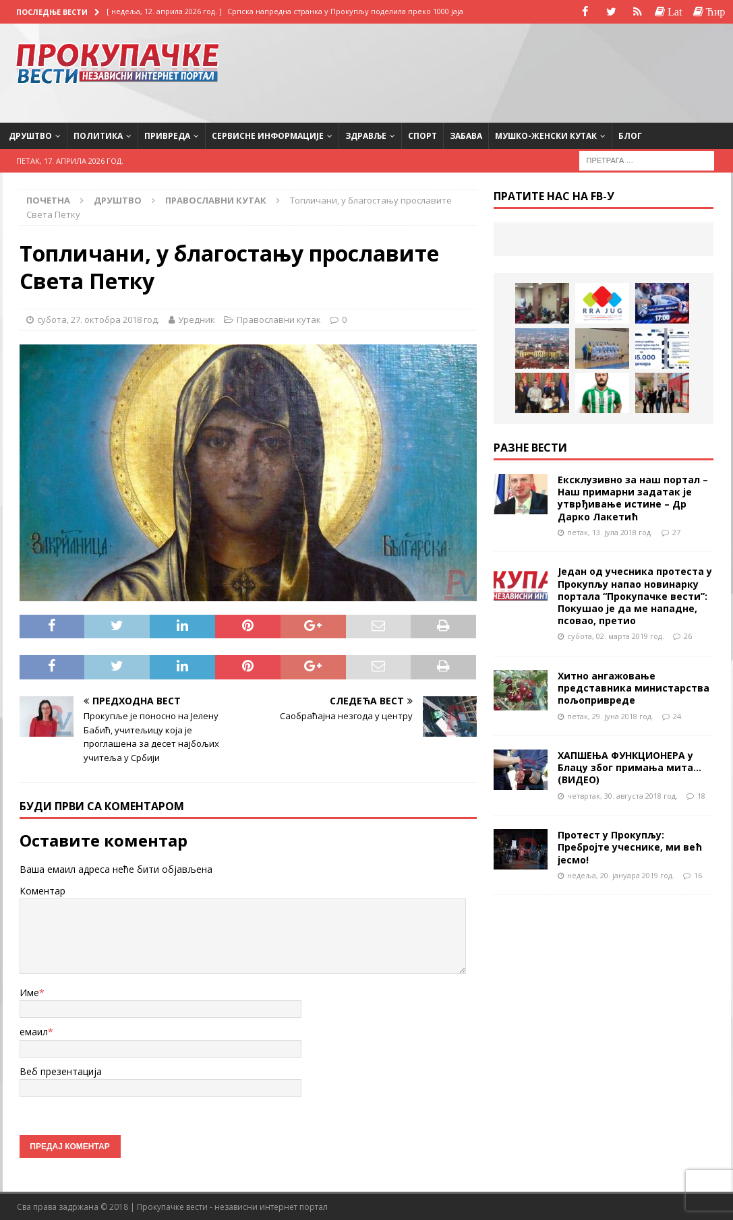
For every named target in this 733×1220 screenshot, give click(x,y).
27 (676, 531)
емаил (34, 1031)
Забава (466, 135)
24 (677, 715)
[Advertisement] (609, 70)
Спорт (422, 135)
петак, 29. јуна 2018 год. (610, 715)
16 (698, 875)
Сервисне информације (268, 135)
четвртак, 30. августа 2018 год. (622, 795)
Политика (98, 135)
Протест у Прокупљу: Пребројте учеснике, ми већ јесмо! (630, 846)
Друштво (30, 135)
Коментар (42, 890)
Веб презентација (61, 1070)
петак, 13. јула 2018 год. (610, 531)
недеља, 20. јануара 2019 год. (620, 875)
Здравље (365, 135)
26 (688, 636)
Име (29, 991)
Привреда (167, 135)
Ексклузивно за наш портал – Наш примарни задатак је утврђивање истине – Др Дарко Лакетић (633, 498)
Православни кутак (279, 319)
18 (701, 795)
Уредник (196, 319)
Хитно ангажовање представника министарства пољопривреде (633, 687)
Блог (630, 135)
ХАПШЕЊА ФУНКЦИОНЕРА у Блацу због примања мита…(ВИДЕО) (629, 767)
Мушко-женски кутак (546, 135)
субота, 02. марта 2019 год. (615, 636)
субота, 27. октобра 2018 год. (98, 319)
